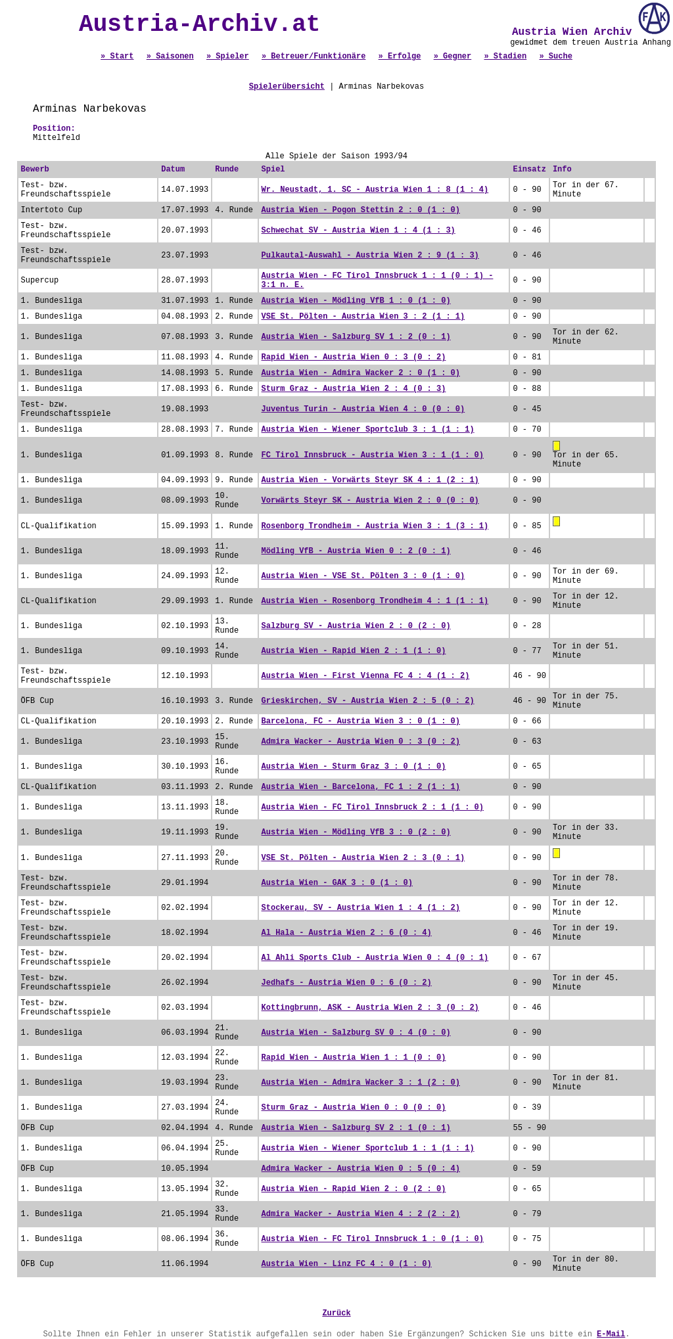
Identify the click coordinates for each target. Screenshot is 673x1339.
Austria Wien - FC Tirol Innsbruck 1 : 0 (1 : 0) (373, 1239)
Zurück (336, 1313)
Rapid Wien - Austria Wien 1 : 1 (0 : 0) (354, 1057)
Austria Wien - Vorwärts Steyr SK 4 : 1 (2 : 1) (370, 480)
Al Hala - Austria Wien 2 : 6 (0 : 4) (347, 933)
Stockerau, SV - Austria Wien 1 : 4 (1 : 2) (361, 908)
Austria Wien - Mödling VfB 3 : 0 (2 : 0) (356, 832)
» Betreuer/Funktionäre (313, 56)
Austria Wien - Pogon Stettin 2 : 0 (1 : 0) (361, 210)
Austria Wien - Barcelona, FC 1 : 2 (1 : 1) (361, 787)
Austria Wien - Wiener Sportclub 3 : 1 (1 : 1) (368, 429)
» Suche (555, 56)
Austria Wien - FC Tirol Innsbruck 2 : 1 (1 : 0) (373, 807)
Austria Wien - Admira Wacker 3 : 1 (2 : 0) (361, 1082)
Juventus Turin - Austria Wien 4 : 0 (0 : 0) (363, 409)
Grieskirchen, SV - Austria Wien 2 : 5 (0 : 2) (368, 701)
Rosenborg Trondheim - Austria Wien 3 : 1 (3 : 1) (375, 526)
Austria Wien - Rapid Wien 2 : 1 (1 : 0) (354, 651)
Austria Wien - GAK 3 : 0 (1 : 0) (337, 883)
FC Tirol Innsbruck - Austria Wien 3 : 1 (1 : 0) (373, 455)
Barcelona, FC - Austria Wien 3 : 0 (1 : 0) (361, 721)
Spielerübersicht (287, 86)
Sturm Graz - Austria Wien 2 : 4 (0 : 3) (354, 389)
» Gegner (453, 56)
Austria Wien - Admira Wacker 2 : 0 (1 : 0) (361, 373)
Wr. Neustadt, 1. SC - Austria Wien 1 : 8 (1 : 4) (375, 189)
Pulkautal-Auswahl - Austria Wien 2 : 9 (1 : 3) (370, 255)
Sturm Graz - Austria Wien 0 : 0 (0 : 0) (354, 1107)
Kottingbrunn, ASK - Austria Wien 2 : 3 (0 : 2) (370, 1007)
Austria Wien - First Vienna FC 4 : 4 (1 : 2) (366, 676)
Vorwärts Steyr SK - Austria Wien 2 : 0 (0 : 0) (370, 500)
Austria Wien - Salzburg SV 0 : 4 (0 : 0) (356, 1032)
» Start (117, 56)
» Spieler (227, 56)
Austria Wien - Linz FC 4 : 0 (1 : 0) (347, 1264)
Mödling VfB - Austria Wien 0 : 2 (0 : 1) (356, 551)
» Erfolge (400, 56)
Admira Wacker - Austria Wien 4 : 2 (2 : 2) (361, 1214)
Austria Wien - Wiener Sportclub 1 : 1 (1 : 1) (368, 1148)
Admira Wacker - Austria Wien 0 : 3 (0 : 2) (361, 741)
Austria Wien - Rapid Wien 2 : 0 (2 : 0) (354, 1189)
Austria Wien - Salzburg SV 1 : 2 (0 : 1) (356, 337)
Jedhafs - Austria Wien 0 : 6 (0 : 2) (347, 982)
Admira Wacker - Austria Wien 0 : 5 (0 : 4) (361, 1168)
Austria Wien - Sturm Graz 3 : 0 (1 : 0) (354, 766)
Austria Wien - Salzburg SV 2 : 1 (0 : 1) (356, 1128)
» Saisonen (170, 56)
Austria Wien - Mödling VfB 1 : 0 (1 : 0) (356, 301)
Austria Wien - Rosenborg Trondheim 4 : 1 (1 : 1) (375, 601)
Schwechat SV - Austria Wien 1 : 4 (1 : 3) (358, 230)
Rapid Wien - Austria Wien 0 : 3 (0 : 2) (354, 357)
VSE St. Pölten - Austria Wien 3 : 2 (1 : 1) (363, 316)
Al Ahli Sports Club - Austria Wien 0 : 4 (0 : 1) (375, 958)
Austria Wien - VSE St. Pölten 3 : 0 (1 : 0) (363, 576)
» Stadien (505, 56)
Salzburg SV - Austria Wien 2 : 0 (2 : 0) (356, 626)
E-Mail (611, 1334)
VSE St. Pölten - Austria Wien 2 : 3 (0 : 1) (363, 858)
